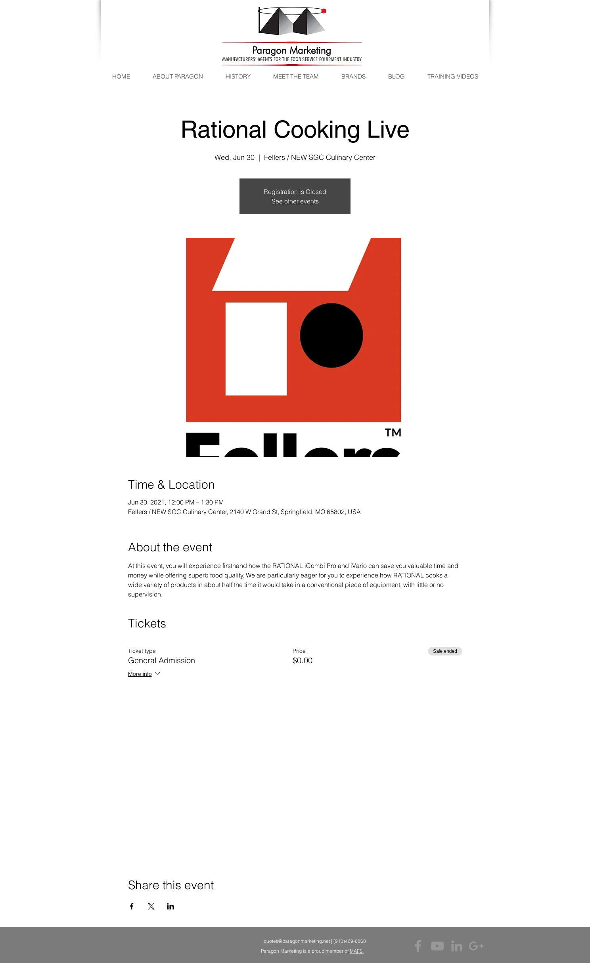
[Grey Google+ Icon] (476, 946)
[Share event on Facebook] (132, 906)
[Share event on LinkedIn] (170, 906)
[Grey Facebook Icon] (418, 946)
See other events (295, 201)
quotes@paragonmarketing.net (297, 941)
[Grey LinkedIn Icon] (457, 946)
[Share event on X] (151, 906)
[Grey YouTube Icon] (437, 946)
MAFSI (357, 951)
